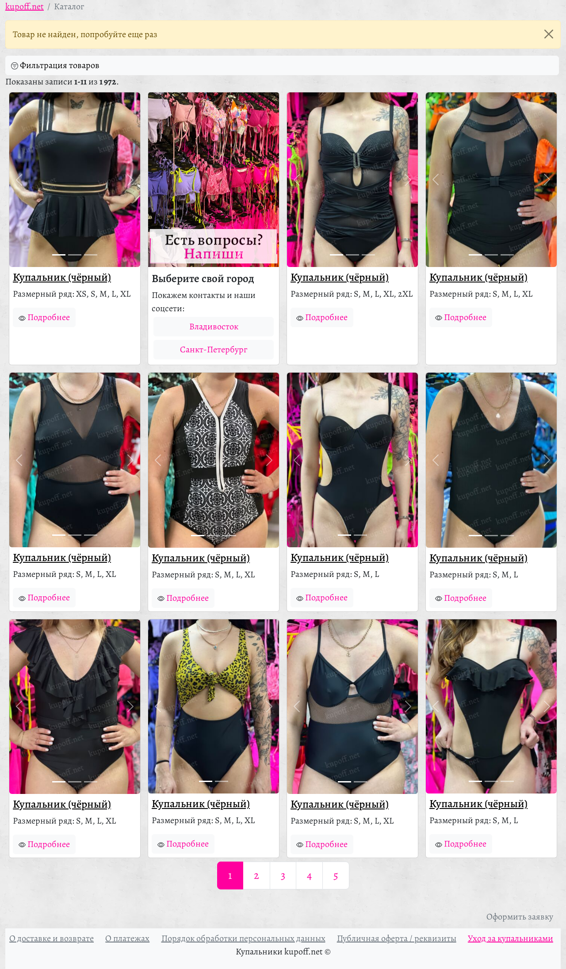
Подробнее (44, 317)
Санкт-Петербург (213, 349)
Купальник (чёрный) (62, 277)
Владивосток (213, 326)
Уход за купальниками (510, 938)
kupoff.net (24, 6)
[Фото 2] (74, 255)
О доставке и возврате (51, 938)
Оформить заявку (519, 917)
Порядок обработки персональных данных (243, 938)
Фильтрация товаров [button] (55, 65)
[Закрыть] (548, 34)
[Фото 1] (58, 255)
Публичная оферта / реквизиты (396, 938)
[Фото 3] (90, 255)
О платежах (127, 938)
